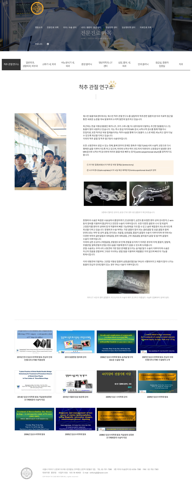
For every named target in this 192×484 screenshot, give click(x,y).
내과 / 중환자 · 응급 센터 (91, 27)
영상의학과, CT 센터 (105, 64)
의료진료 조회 (145, 27)
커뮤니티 (38, 44)
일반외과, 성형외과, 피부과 (30, 64)
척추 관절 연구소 (11, 64)
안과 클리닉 (143, 64)
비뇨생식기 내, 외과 (67, 64)
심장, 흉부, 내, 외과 (124, 64)
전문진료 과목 (52, 27)
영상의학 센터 (111, 27)
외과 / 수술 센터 (70, 27)
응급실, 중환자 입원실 (162, 64)
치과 (181, 64)
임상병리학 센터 (128, 27)
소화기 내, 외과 (49, 64)
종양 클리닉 (86, 64)
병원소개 (38, 27)
